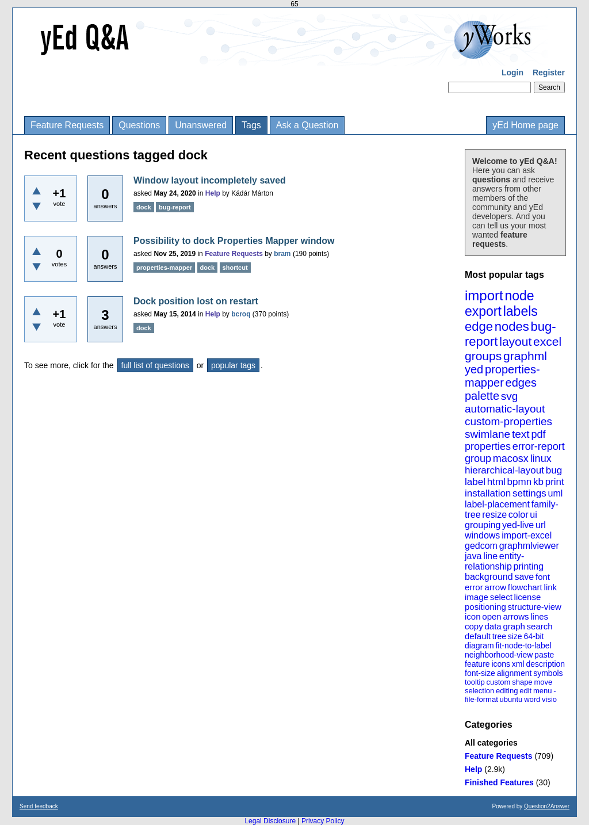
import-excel (527, 535)
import (484, 295)
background (489, 577)
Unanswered (201, 125)
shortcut (235, 267)
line (490, 556)
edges (521, 382)
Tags (251, 125)
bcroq (240, 314)
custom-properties (508, 421)
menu (542, 690)
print (554, 481)
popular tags (233, 365)
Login (512, 72)
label (475, 481)
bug (554, 470)
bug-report (175, 207)
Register (549, 72)
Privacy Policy (323, 821)
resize (494, 515)
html (496, 481)
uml (555, 493)
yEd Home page (525, 125)
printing (529, 566)
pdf (538, 434)
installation (488, 493)
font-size (480, 673)
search (540, 626)
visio (549, 699)
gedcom (481, 546)
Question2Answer (546, 806)
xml (518, 664)
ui (533, 515)
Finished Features (499, 782)
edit (525, 690)
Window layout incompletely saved (209, 180)
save (524, 577)
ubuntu (511, 699)
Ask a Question (307, 125)
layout (515, 341)
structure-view (534, 607)
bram (282, 254)
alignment (514, 673)
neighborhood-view (499, 654)
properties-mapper (502, 376)
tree (499, 636)
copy (474, 626)
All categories (491, 742)
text (521, 434)
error (474, 587)
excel (547, 341)
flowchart (525, 587)
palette (482, 395)
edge (479, 326)
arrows (516, 616)
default (478, 636)
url (541, 525)
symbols (548, 673)
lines (539, 616)
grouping (482, 525)
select (501, 597)
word (532, 699)
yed (474, 369)
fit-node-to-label (523, 645)
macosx (511, 458)
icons (500, 664)
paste (544, 654)
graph (514, 626)
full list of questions (155, 365)
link (550, 587)
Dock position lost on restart (195, 301)
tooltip (475, 682)
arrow (495, 587)
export (483, 311)
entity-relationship (494, 561)
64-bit (533, 636)
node (519, 295)
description (545, 664)
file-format (481, 699)
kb (538, 481)
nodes (512, 326)
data (492, 626)
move (543, 682)
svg (509, 396)
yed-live (518, 525)
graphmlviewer (529, 546)
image (476, 597)
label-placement (497, 504)
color (518, 515)
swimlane (487, 434)
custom (498, 682)
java (473, 556)
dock (143, 207)
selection (479, 690)
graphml (525, 355)
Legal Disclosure (270, 821)
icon (473, 616)
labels (520, 311)
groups (483, 355)
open (491, 616)
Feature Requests (67, 125)
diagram (479, 645)
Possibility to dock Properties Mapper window (233, 241)
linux (541, 458)
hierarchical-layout (504, 470)
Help (473, 769)
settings (529, 493)
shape (522, 682)
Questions (139, 125)
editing (507, 690)
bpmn (519, 481)
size (515, 636)
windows (482, 535)
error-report (538, 446)
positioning (485, 607)
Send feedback (39, 806)
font (543, 577)
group (478, 458)
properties (488, 446)
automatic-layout (505, 409)
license (527, 597)
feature (477, 664)
